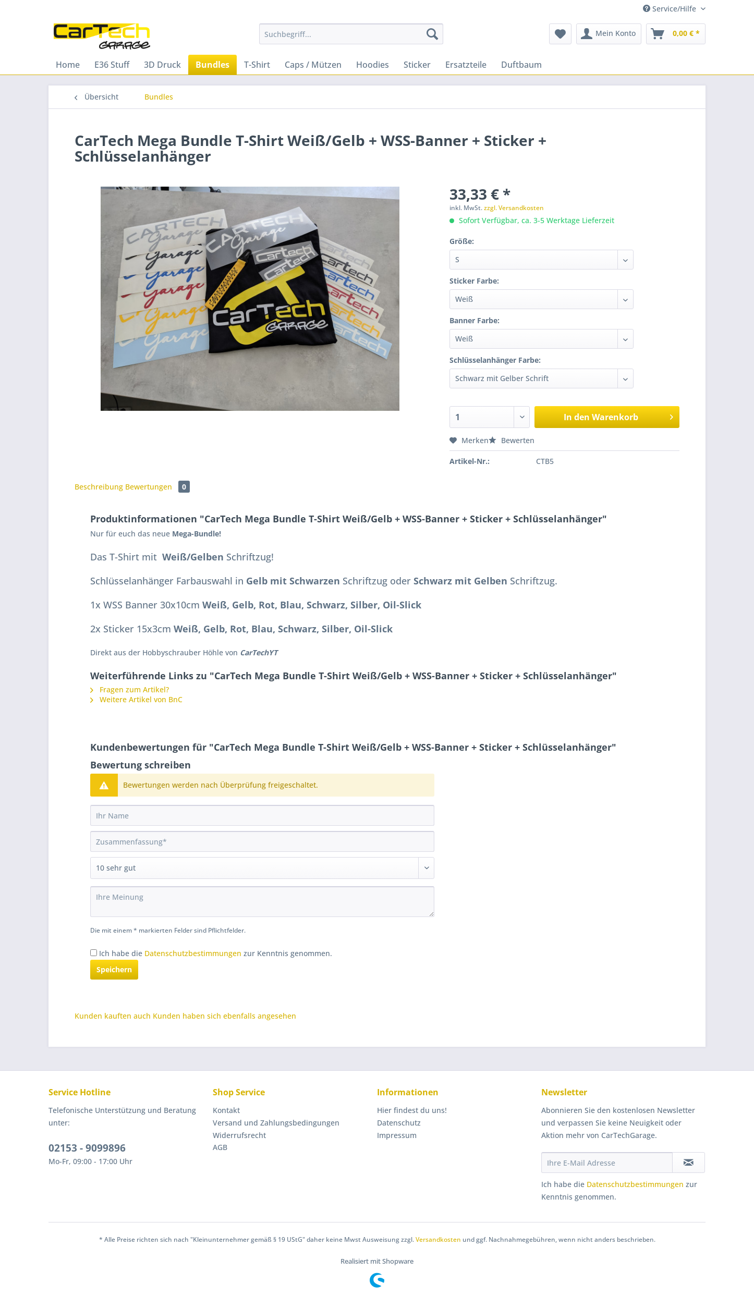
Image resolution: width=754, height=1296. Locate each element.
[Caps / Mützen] (313, 65)
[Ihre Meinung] (262, 901)
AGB (220, 1147)
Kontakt (226, 1110)
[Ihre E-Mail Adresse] (607, 1162)
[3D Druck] (162, 65)
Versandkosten (438, 1239)
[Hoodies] (372, 65)
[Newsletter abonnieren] (688, 1162)
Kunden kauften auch (113, 1016)
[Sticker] (417, 65)
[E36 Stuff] (112, 65)
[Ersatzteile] (466, 65)
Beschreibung (99, 487)
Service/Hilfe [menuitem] (670, 9)
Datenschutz (399, 1123)
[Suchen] (432, 33)
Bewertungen (157, 487)
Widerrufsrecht (239, 1135)
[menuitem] (351, 38)
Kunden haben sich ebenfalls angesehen (224, 1016)
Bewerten (511, 440)
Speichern (114, 969)
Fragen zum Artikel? (129, 689)
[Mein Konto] (608, 33)
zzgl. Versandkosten (514, 207)
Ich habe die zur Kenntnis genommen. (215, 953)
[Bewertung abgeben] (262, 868)
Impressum (397, 1135)
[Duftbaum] (521, 65)
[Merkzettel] (560, 33)
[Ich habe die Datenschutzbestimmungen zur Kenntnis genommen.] (93, 952)
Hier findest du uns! (412, 1110)
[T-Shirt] (257, 65)
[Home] (67, 65)
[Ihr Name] (262, 815)
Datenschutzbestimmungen (192, 953)
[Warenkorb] (676, 33)
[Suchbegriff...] (351, 33)
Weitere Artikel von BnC (136, 699)
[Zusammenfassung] (262, 841)
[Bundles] (212, 65)
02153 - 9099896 (87, 1148)
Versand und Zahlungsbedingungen (276, 1123)
